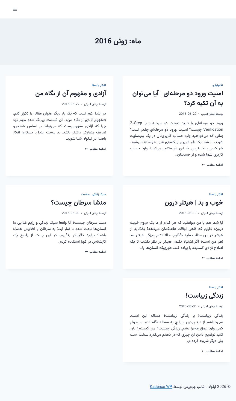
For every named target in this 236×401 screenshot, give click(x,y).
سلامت (85, 194)
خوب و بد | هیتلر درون (194, 203)
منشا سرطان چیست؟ (78, 203)
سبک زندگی (99, 194)
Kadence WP (161, 387)
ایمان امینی (208, 114)
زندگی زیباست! (204, 296)
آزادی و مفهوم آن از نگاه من (70, 94)
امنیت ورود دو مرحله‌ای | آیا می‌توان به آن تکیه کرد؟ (177, 99)
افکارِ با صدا (99, 85)
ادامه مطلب (212, 165)
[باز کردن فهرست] (15, 9)
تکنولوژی (217, 85)
